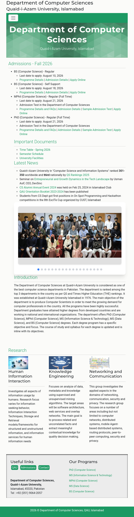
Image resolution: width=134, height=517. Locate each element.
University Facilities (31, 158)
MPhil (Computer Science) (83, 480)
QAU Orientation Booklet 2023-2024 (42, 191)
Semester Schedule (31, 154)
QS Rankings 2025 (77, 175)
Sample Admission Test (97, 109)
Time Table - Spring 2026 (35, 149)
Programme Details (31, 80)
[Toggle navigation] (13, 17)
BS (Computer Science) (81, 491)
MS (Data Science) (79, 486)
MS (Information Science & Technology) (90, 475)
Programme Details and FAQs (38, 109)
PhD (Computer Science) (82, 469)
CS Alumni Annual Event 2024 (38, 187)
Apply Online (77, 80)
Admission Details (57, 80)
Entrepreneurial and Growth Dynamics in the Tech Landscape (72, 179)
